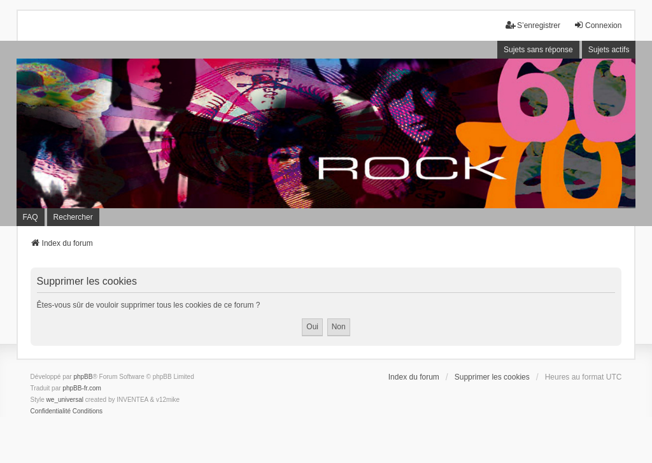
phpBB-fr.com (81, 388)
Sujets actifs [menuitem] (609, 49)
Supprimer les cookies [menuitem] (492, 377)
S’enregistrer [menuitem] (533, 25)
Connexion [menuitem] (597, 25)
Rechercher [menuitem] (73, 217)
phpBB (82, 376)
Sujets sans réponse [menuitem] (538, 49)
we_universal (64, 399)
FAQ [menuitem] (30, 217)
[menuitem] (51, 411)
